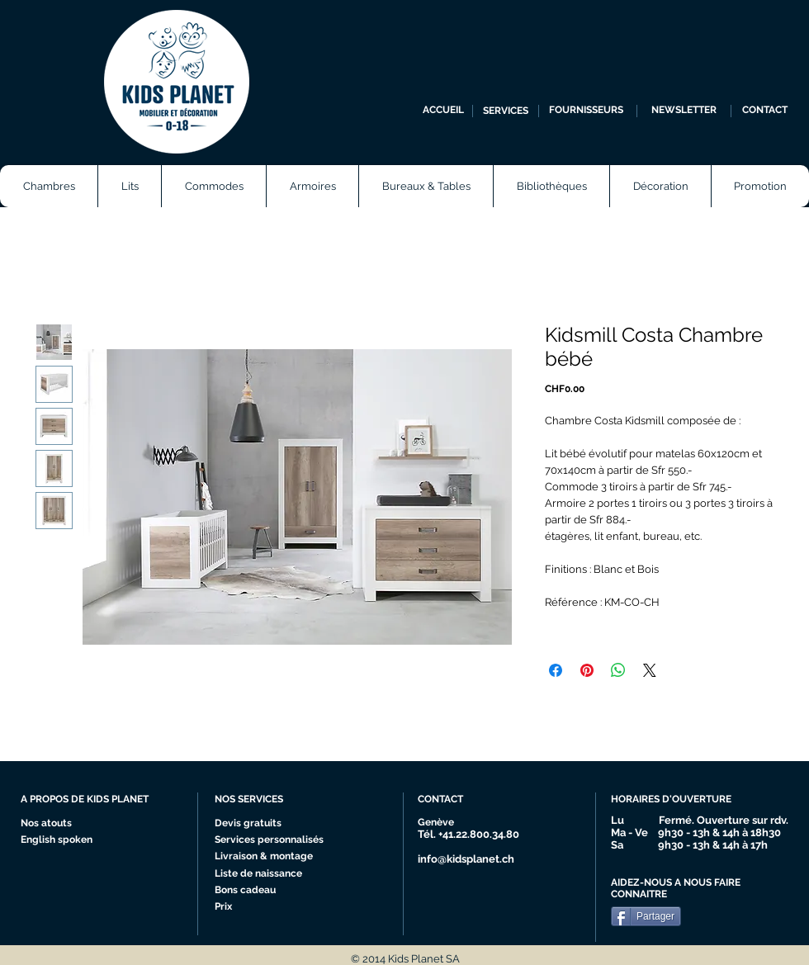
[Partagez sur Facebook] (555, 670)
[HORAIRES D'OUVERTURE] (678, 799)
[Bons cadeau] (262, 890)
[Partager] (646, 916)
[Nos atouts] (52, 823)
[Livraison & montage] (268, 856)
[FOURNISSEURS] (585, 110)
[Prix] (262, 907)
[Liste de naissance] (263, 874)
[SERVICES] (506, 111)
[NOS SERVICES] (276, 799)
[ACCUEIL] (443, 110)
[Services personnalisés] (274, 840)
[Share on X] (650, 670)
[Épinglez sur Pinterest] (587, 670)
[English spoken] (73, 840)
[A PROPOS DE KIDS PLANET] (92, 799)
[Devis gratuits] (250, 823)
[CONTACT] (765, 110)
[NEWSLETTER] (684, 110)
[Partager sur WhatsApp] (618, 670)
